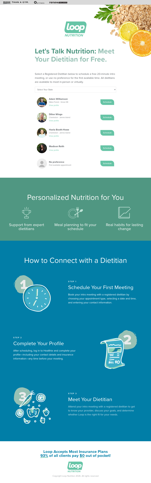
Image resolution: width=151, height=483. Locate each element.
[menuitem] (16, 2)
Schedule (107, 101)
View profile (54, 105)
